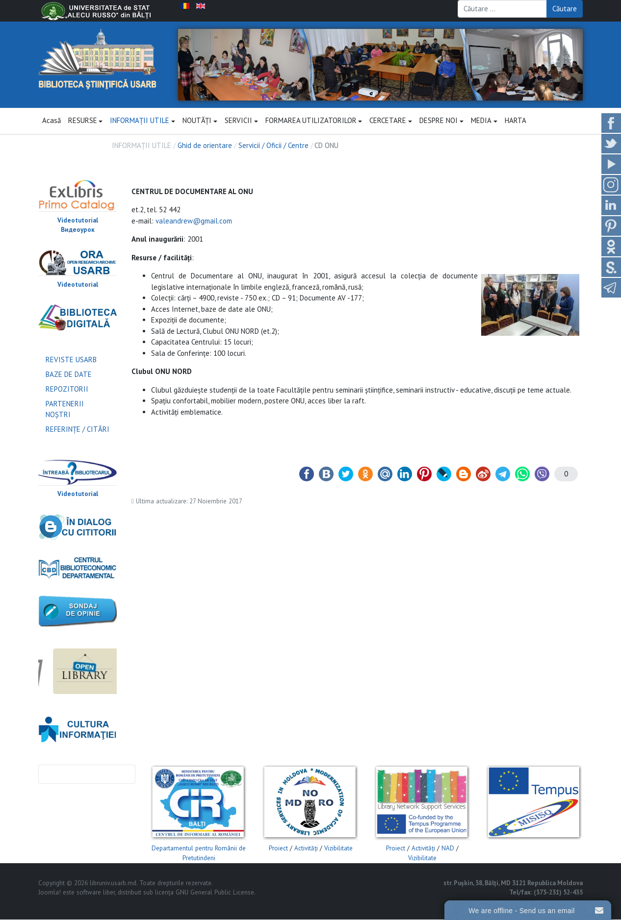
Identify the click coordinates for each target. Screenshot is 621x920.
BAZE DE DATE (69, 374)
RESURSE (85, 120)
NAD (447, 849)
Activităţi (306, 849)
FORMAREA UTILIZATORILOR (313, 120)
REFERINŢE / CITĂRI (77, 429)
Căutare (564, 8)
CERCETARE (390, 120)
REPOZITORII (67, 389)
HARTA (515, 120)
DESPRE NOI (441, 120)
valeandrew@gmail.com (193, 220)
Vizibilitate (338, 849)
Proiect (278, 849)
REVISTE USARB (71, 359)
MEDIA (484, 120)
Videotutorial (77, 220)
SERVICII (241, 120)
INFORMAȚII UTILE (142, 120)
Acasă (51, 120)
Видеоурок (78, 230)
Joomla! (49, 893)
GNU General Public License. (216, 893)
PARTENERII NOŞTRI (65, 409)
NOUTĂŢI (199, 120)
